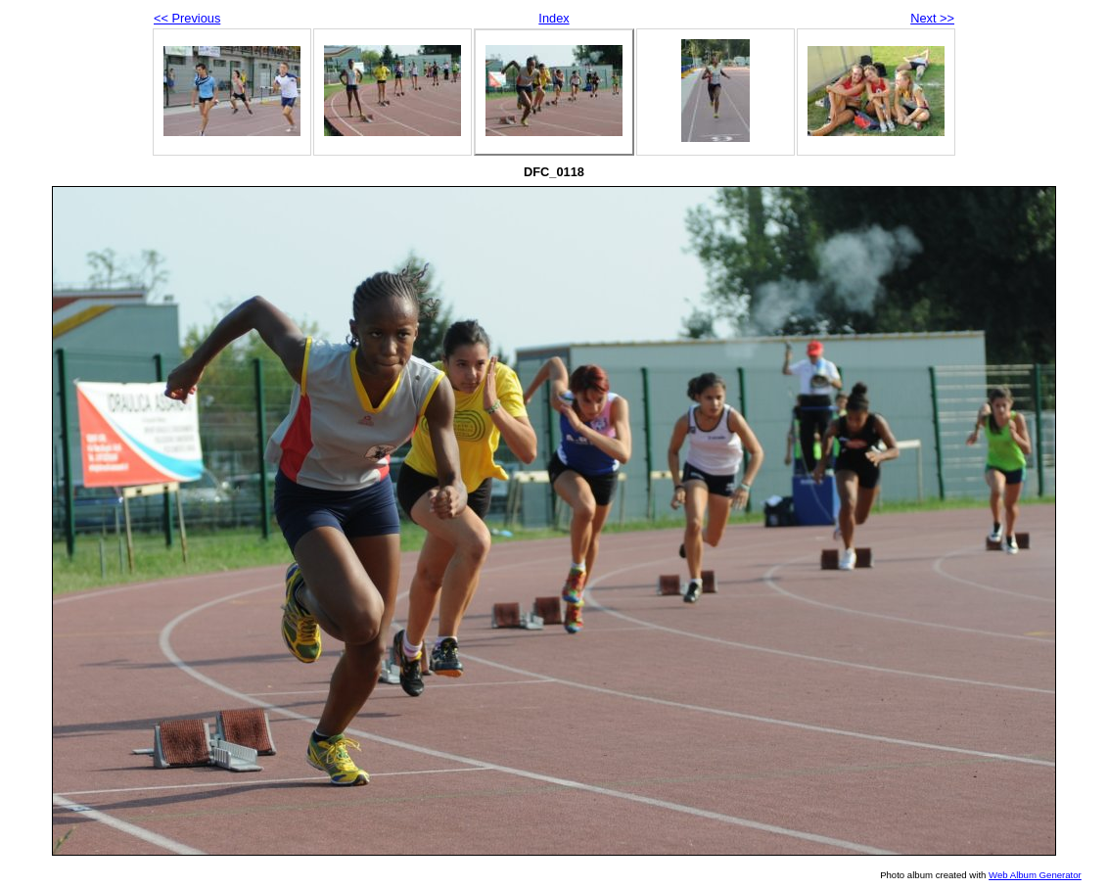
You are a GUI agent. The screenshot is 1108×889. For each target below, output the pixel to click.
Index (553, 18)
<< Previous (187, 18)
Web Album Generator (1035, 874)
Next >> (932, 18)
